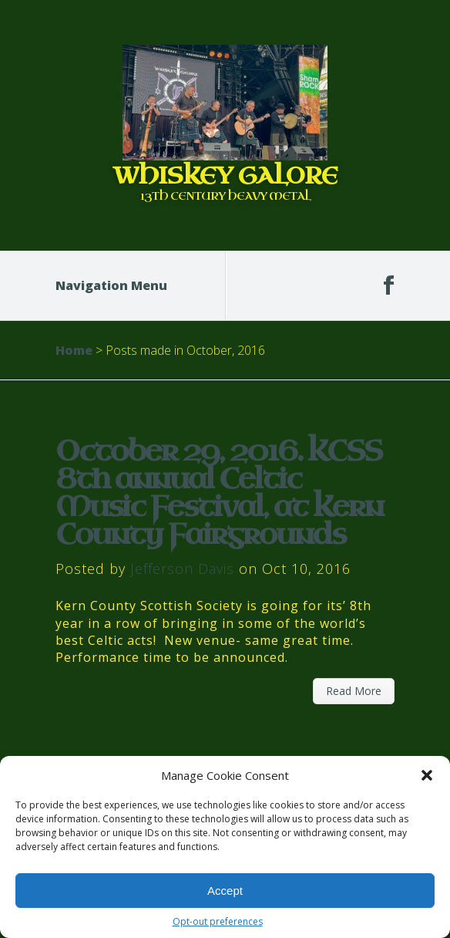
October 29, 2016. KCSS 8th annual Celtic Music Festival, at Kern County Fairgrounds (219, 493)
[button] (427, 775)
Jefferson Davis (182, 568)
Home (73, 350)
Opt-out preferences (218, 921)
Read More (353, 690)
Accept (225, 890)
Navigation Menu (120, 285)
